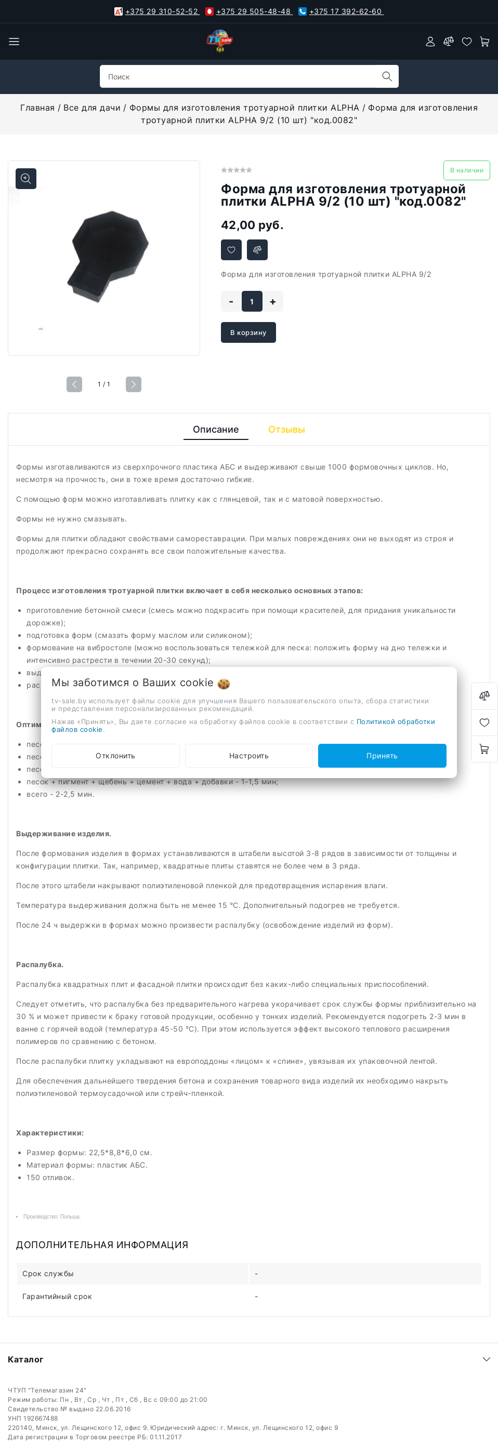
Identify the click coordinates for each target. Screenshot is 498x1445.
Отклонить (116, 755)
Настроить (249, 755)
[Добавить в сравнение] (257, 249)
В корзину (248, 332)
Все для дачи (92, 107)
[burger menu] (14, 41)
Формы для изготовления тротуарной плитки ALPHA (244, 107)
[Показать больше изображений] (26, 178)
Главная (37, 107)
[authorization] (430, 41)
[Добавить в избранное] (231, 249)
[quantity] (252, 301)
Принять (382, 755)
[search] (387, 76)
